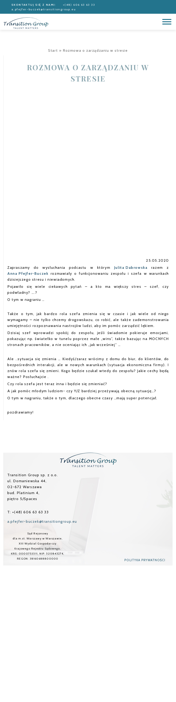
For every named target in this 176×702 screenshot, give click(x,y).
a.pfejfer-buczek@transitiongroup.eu (43, 9)
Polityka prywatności (144, 560)
